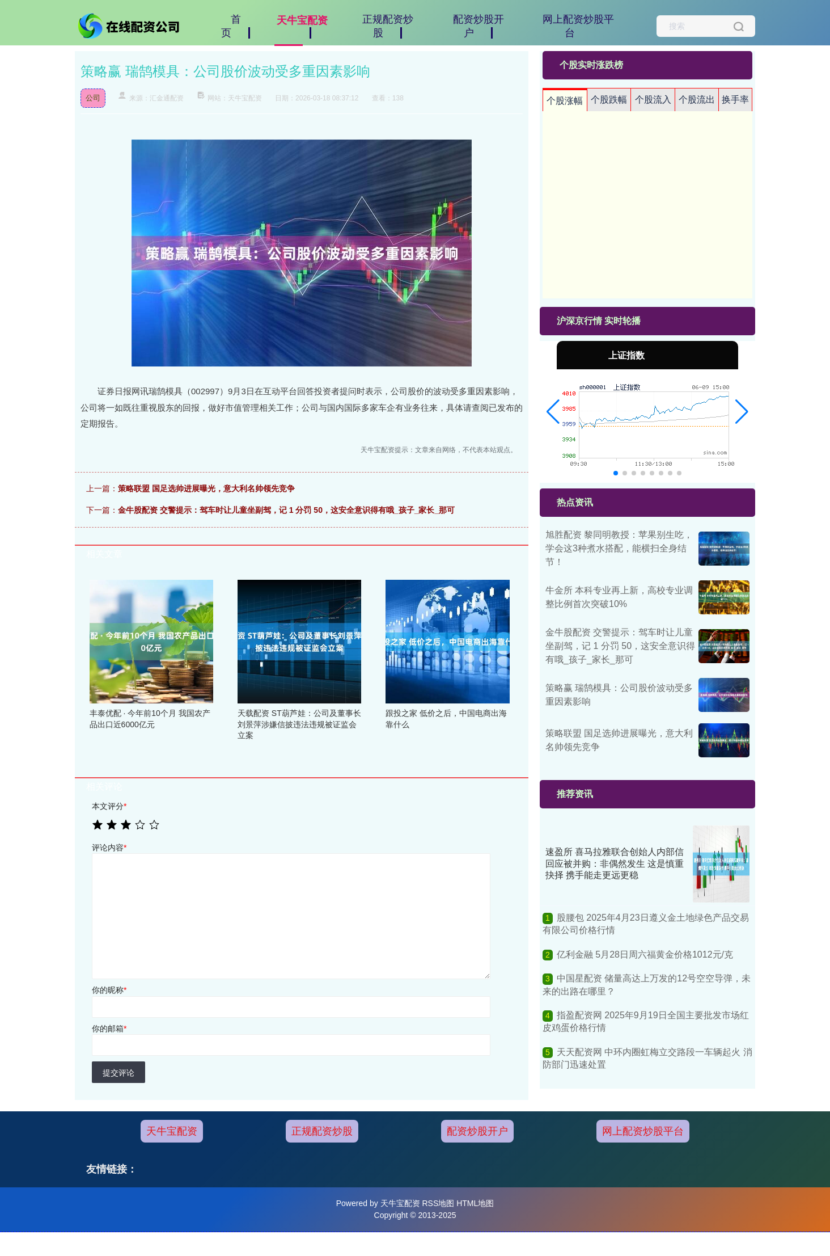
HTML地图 (475, 1203)
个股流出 (697, 99)
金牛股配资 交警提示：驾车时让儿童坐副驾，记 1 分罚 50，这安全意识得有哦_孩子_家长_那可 (286, 510)
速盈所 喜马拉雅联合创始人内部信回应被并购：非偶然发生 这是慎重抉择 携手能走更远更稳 (614, 863)
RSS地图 (438, 1203)
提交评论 (118, 1072)
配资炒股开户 (477, 1131)
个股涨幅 (565, 101)
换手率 (735, 99)
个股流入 (653, 99)
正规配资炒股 (322, 1131)
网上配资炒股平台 (643, 1131)
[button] (553, 411)
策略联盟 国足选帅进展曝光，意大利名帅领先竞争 (206, 488)
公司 (93, 98)
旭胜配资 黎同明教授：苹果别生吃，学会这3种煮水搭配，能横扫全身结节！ (619, 548)
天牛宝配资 (171, 1131)
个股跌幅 (609, 99)
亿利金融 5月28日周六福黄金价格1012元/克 (645, 954)
